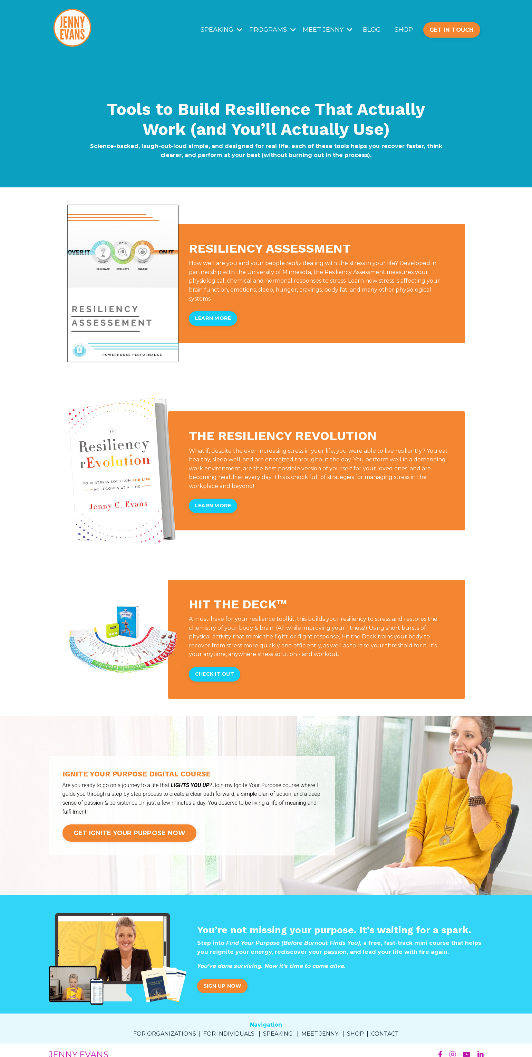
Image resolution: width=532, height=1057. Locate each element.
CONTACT (385, 1033)
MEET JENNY (327, 29)
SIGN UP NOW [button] (222, 986)
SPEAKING (221, 29)
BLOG (372, 29)
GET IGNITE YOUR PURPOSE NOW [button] (130, 833)
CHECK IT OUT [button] (214, 674)
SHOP (404, 29)
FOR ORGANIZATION (163, 1033)
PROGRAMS (272, 29)
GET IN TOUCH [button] (451, 29)
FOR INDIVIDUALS (228, 1033)
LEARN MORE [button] (213, 318)
